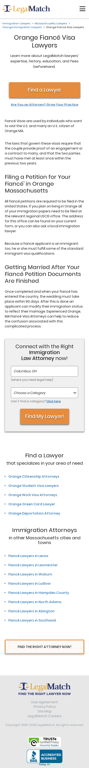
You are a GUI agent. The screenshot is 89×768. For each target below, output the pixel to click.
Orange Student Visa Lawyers (33, 485)
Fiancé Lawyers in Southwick (32, 620)
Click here (53, 401)
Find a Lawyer (44, 89)
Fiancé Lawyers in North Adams (34, 602)
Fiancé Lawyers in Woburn (30, 574)
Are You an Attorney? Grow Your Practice (44, 105)
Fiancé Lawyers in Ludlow (29, 583)
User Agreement (44, 702)
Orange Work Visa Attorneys (32, 495)
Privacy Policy (44, 706)
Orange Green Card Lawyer (31, 504)
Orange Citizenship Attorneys (33, 476)
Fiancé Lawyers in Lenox (28, 555)
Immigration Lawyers (16, 23)
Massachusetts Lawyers (51, 23)
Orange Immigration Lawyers (22, 27)
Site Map (44, 711)
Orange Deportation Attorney (34, 513)
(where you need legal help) (32, 380)
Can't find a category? (36, 401)
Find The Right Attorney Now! (44, 646)
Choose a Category (29, 392)
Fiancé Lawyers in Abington (31, 611)
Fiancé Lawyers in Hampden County (38, 592)
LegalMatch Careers (45, 716)
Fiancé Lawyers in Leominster (33, 565)
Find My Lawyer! (44, 416)
